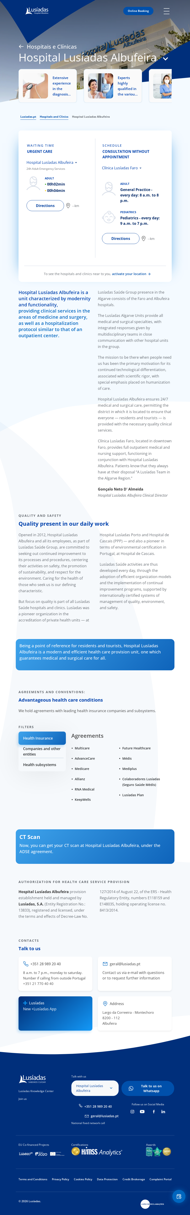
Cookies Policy (83, 1179)
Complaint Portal (160, 1179)
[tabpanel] (61, 198)
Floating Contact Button (178, 1197)
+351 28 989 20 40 (98, 1106)
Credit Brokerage (134, 1179)
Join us (23, 1099)
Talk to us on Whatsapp (151, 1088)
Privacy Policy (60, 1179)
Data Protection (107, 1179)
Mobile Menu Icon (168, 11)
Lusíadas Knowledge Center (36, 1091)
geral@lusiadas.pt (105, 1116)
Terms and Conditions (33, 1179)
